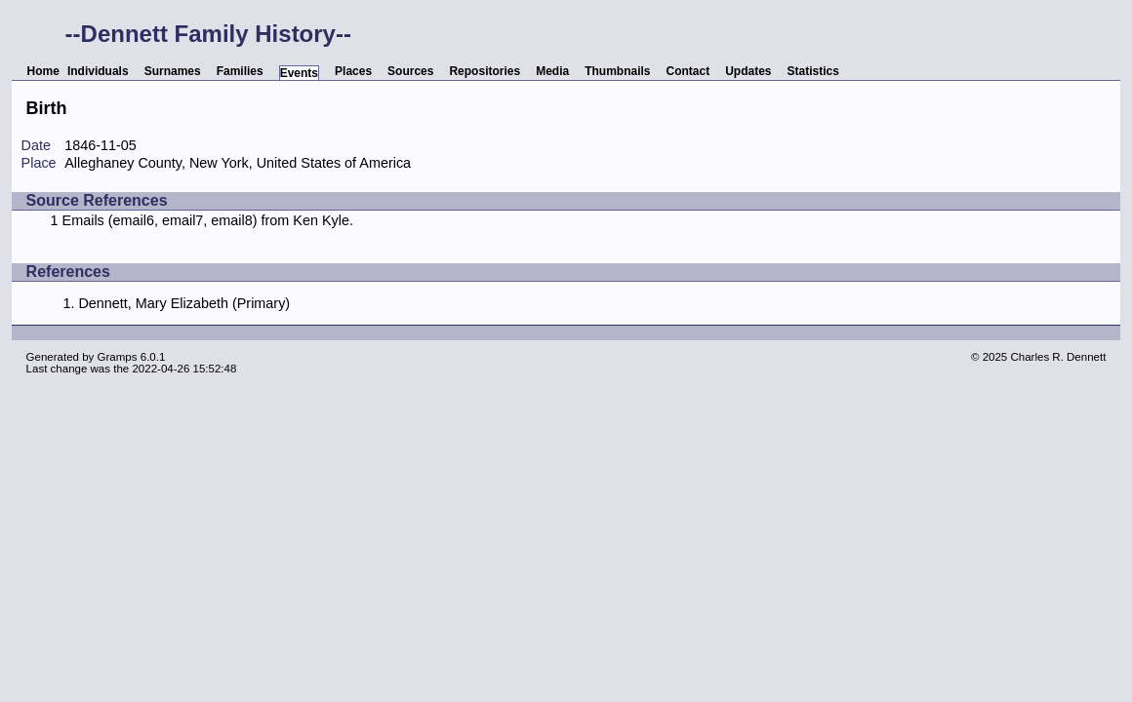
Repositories (484, 71)
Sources (410, 71)
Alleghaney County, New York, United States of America (237, 163)
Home (43, 71)
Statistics (813, 71)
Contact (688, 71)
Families (240, 71)
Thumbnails (617, 71)
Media (552, 71)
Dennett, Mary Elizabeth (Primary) (184, 303)
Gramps (118, 357)
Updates (748, 71)
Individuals (98, 71)
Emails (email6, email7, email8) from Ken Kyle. (207, 220)
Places (353, 71)
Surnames (172, 71)
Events (299, 73)
